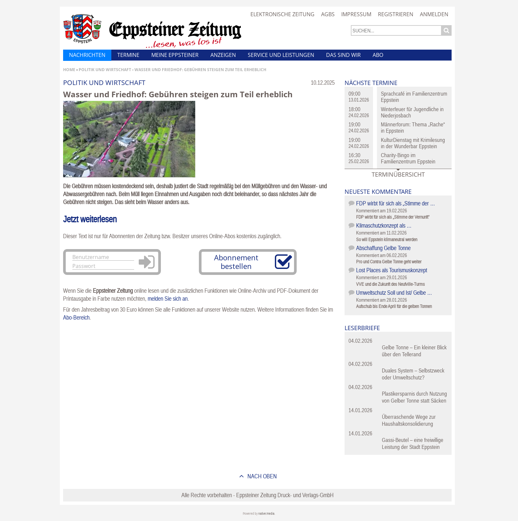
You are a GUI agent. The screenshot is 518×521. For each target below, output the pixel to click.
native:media (266, 513)
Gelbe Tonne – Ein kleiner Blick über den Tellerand (414, 351)
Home (69, 69)
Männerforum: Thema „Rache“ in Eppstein (413, 127)
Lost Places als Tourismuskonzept (391, 270)
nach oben (261, 476)
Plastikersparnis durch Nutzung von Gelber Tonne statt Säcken (414, 397)
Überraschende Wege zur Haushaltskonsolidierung (409, 420)
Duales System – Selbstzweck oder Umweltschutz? (413, 374)
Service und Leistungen (281, 55)
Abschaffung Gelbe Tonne (383, 247)
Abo (378, 55)
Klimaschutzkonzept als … (384, 225)
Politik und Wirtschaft (105, 69)
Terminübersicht (398, 174)
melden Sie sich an (168, 298)
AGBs (328, 14)
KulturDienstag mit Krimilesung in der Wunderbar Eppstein (413, 143)
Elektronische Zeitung (282, 14)
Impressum (356, 14)
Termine (128, 55)
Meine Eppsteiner (175, 55)
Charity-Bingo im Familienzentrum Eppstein (408, 158)
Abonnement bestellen (236, 261)
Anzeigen (223, 55)
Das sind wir (343, 55)
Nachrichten (87, 55)
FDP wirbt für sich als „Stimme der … (395, 203)
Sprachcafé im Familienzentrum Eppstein (414, 96)
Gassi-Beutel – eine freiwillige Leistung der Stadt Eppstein (412, 443)
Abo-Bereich (76, 317)
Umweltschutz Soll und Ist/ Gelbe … (394, 292)
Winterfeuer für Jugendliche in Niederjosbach (412, 112)
